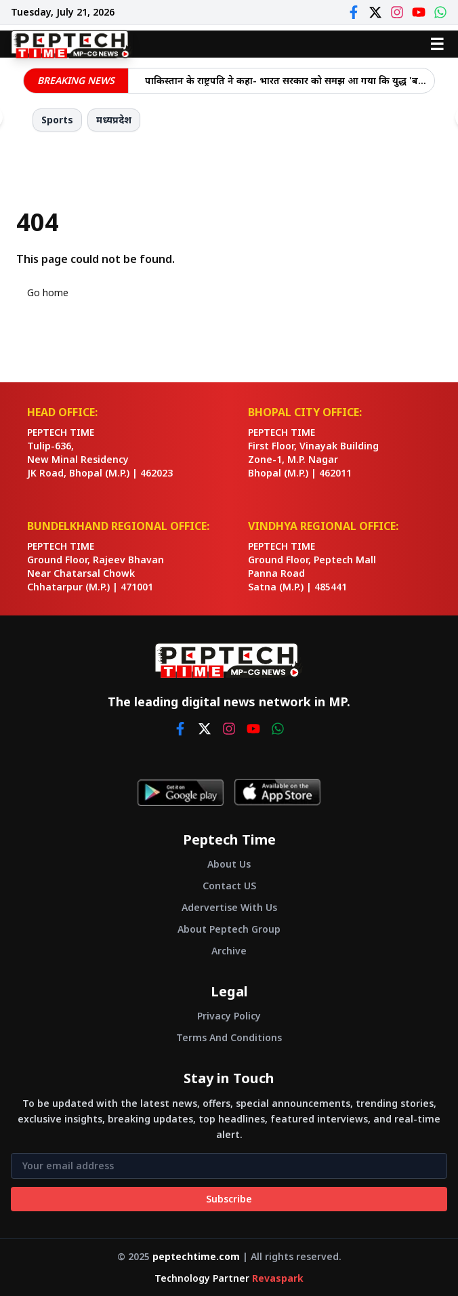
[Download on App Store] (277, 792)
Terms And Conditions (229, 1037)
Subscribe (229, 1198)
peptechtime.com (196, 1256)
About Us (229, 863)
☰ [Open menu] (437, 44)
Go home (47, 292)
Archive (229, 950)
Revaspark (278, 1278)
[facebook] (180, 728)
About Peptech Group (229, 929)
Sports (57, 119)
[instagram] (229, 728)
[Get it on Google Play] (181, 792)
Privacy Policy (229, 1015)
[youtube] (253, 728)
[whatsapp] (278, 728)
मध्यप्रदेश (113, 119)
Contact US (229, 885)
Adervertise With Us (229, 907)
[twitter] (204, 728)
